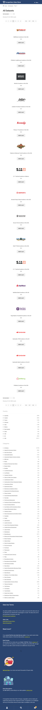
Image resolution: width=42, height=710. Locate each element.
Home (5, 5)
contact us (27, 637)
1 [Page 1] (8, 21)
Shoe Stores (7, 565)
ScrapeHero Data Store (13, 2)
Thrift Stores (7, 586)
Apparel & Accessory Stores (10, 450)
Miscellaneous (7, 534)
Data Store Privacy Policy (9, 621)
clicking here (29, 690)
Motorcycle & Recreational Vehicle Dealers (13, 536)
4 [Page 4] (15, 21)
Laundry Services (8, 522)
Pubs (5, 556)
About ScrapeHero (7, 623)
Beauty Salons (7, 466)
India (5, 424)
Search (21, 707)
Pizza (5, 552)
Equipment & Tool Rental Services (11, 491)
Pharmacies (6, 550)
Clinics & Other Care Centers (10, 477)
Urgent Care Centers (8, 593)
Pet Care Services (8, 545)
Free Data (6, 497)
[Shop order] (8, 14)
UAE (5, 433)
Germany (6, 422)
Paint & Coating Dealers (9, 543)
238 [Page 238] (33, 21)
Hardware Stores (8, 511)
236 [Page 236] (26, 21)
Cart (32, 707)
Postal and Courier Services (10, 554)
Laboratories (7, 520)
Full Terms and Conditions (9, 616)
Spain (5, 431)
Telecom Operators (8, 584)
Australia (6, 415)
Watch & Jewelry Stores (9, 597)
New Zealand (7, 429)
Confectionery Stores (8, 479)
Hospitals (6, 516)
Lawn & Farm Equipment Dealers (11, 525)
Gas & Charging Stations (9, 504)
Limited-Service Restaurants (10, 527)
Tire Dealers (7, 588)
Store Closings (7, 577)
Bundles (6, 468)
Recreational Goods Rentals (10, 561)
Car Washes (6, 473)
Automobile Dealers (8, 454)
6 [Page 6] (20, 21)
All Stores (6, 448)
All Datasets (10, 5)
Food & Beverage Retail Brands (11, 495)
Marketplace (7, 531)
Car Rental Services (8, 470)
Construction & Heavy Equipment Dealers (13, 482)
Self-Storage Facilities (9, 563)
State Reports (7, 572)
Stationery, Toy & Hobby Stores (11, 575)
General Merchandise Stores (10, 509)
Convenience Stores (8, 484)
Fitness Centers (7, 493)
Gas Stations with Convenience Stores (12, 506)
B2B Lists (6, 459)
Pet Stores (6, 547)
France (5, 420)
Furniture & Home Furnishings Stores (12, 502)
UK (5, 436)
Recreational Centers (8, 559)
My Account (7, 707)
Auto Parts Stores (8, 452)
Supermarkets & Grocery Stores (11, 581)
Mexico (5, 426)
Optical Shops (7, 541)
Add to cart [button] (21, 42)
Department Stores (8, 486)
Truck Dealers (7, 590)
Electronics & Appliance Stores (10, 488)
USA (5, 438)
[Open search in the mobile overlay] (21, 651)
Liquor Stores (7, 529)
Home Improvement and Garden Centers (13, 513)
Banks (5, 461)
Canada (6, 417)
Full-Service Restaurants (9, 500)
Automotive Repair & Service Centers (12, 457)
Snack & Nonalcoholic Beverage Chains (12, 568)
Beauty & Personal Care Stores (10, 463)
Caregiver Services (8, 475)
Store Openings (7, 579)
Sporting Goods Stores (9, 570)
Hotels (5, 518)
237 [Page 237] (29, 21)
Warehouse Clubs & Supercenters (11, 595)
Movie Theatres (7, 538)
